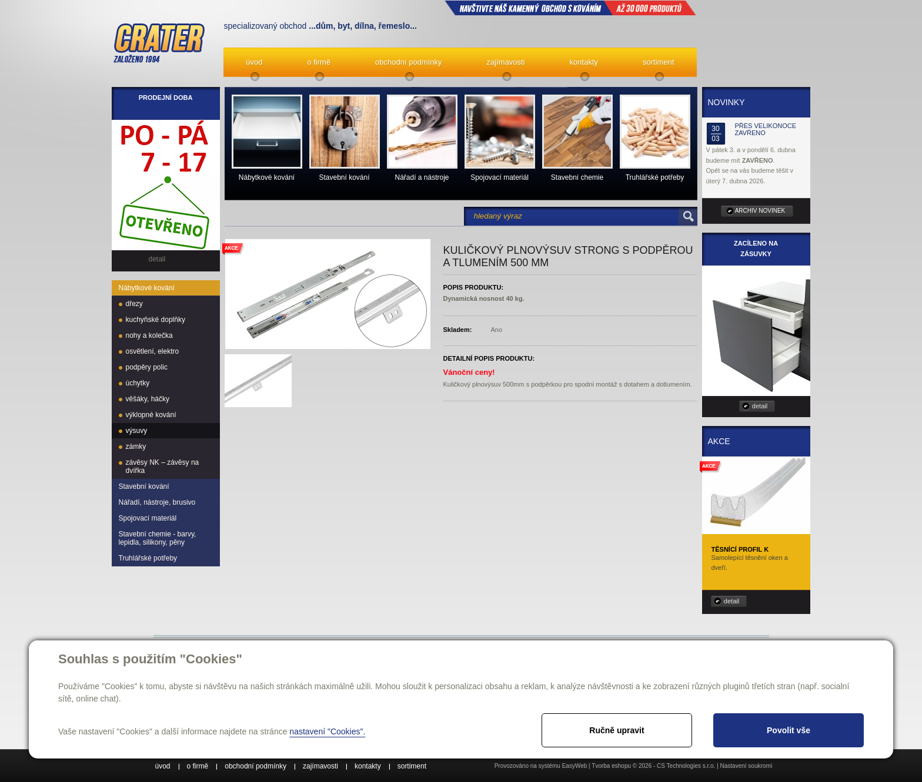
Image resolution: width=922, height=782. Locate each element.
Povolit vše (788, 730)
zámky (136, 446)
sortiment (658, 62)
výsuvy (137, 431)
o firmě (318, 62)
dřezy (134, 304)
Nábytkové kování (147, 288)
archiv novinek (760, 210)
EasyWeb (574, 766)
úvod (254, 62)
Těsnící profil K (740, 549)
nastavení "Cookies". (327, 731)
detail (759, 406)
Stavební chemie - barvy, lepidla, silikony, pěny (157, 538)
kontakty (584, 62)
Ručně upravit (616, 730)
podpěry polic (147, 367)
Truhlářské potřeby (148, 558)
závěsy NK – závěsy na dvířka (162, 466)
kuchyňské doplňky (155, 320)
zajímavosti (506, 62)
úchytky (138, 383)
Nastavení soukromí (746, 766)
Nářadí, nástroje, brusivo (157, 502)
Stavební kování (144, 486)
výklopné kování (151, 415)
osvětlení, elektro (152, 351)
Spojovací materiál (148, 518)
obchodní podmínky (408, 62)
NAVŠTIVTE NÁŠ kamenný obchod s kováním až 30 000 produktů (570, 7)
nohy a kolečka (149, 335)
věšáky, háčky (147, 399)
